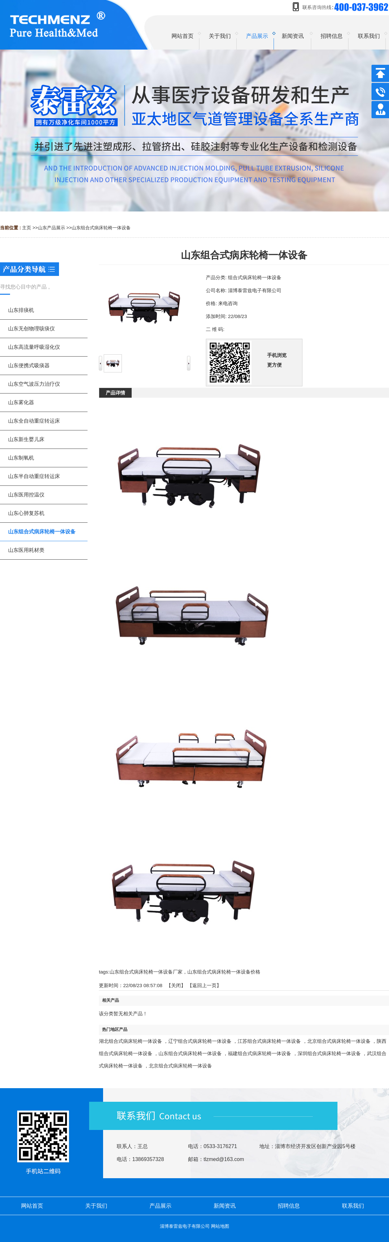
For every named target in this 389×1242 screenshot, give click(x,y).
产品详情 (115, 392)
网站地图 (220, 1226)
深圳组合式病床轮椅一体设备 (329, 1053)
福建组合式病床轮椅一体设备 (259, 1053)
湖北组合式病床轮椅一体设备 (130, 1041)
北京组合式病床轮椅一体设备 (339, 1041)
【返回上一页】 (204, 985)
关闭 (176, 985)
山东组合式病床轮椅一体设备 (101, 227)
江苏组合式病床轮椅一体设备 (269, 1041)
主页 (26, 227)
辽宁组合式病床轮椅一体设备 (199, 1041)
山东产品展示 (51, 227)
